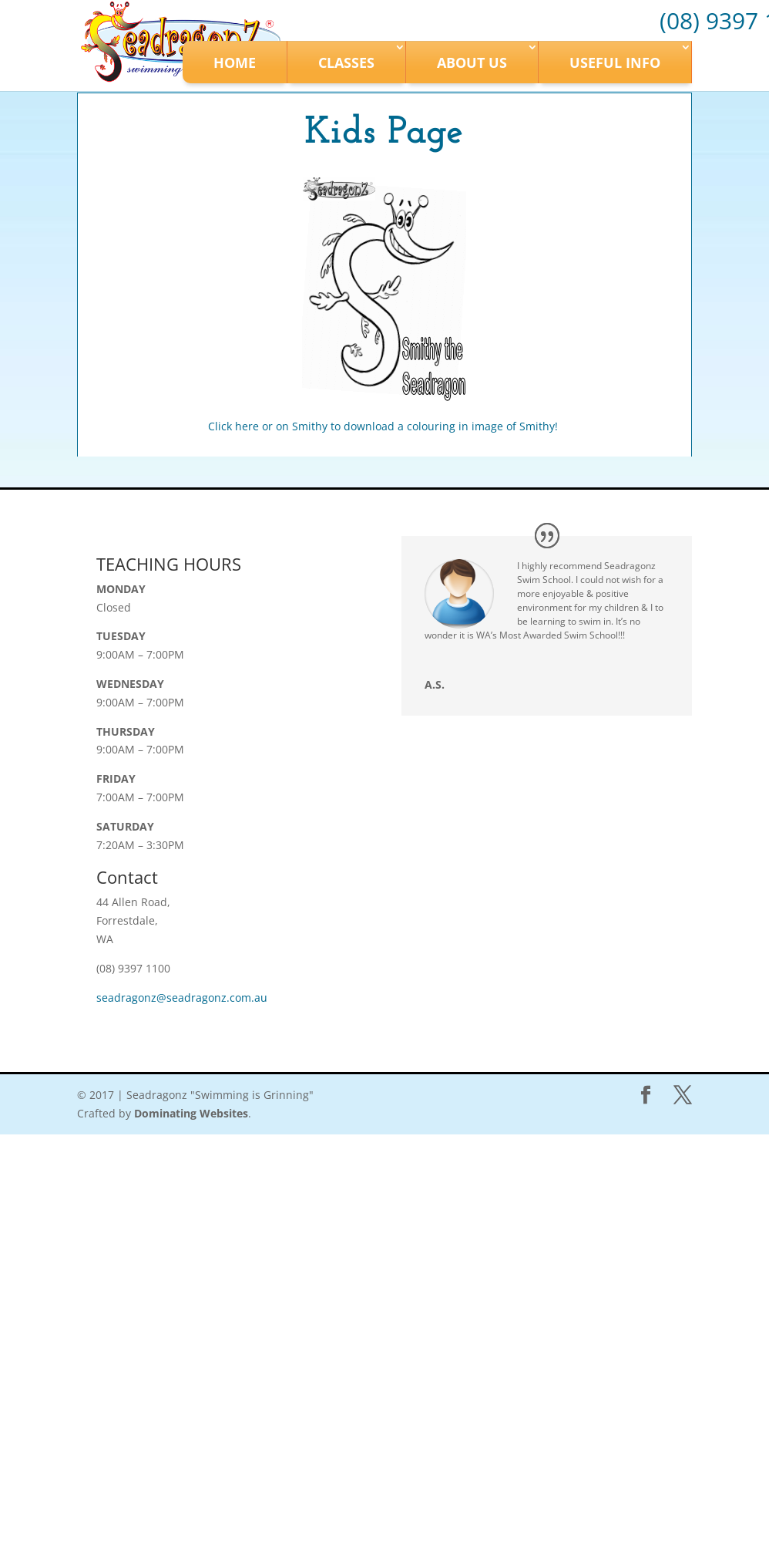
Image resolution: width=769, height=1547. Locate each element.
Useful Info (614, 62)
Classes (346, 62)
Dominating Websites (191, 1113)
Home (234, 62)
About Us (472, 62)
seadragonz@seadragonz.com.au (181, 997)
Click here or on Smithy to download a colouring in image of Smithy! (384, 426)
